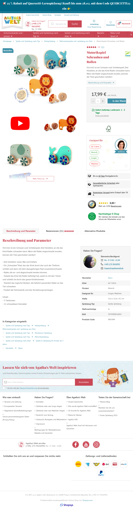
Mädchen (94, 164)
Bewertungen (116, 206)
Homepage (7, 41)
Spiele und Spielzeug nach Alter (77, 34)
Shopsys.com (87, 500)
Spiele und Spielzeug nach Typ (45, 34)
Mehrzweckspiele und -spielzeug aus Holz (75, 41)
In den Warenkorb (119, 100)
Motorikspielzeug (42, 337)
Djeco (20, 348)
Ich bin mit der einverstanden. (27, 388)
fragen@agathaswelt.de (113, 268)
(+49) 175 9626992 (36, 25)
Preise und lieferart (102, 116)
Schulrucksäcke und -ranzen (14, 34)
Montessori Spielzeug (43, 333)
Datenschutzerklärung (28, 388)
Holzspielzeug (49, 41)
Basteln (100, 34)
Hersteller (10, 348)
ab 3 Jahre (95, 146)
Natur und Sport (115, 34)
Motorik (94, 152)
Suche (75, 23)
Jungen (94, 158)
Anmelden (84, 382)
